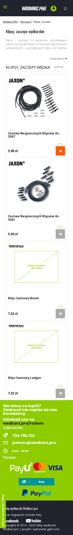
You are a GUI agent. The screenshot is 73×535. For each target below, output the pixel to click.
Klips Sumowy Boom (23, 298)
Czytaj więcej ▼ (58, 58)
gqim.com (53, 529)
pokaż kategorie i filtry (3, 510)
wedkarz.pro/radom (23, 423)
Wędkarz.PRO (10, 21)
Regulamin (17, 515)
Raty (38, 515)
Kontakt (30, 515)
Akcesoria (25, 21)
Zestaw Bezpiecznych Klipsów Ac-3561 (34, 218)
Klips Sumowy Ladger (24, 378)
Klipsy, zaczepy (42, 21)
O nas (6, 515)
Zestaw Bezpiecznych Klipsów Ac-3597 (34, 135)
